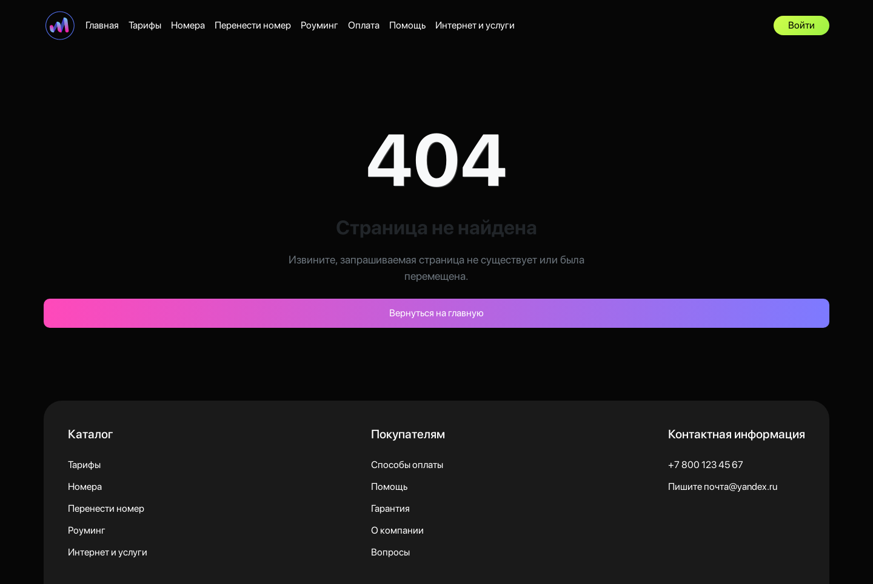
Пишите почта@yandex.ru (722, 486)
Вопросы (390, 552)
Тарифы (145, 25)
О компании (397, 530)
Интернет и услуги (475, 25)
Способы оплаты (407, 464)
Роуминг (319, 25)
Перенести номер (253, 25)
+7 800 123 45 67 (705, 464)
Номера (188, 25)
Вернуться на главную (436, 313)
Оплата (364, 25)
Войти (801, 25)
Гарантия (390, 508)
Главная (102, 25)
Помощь (407, 25)
